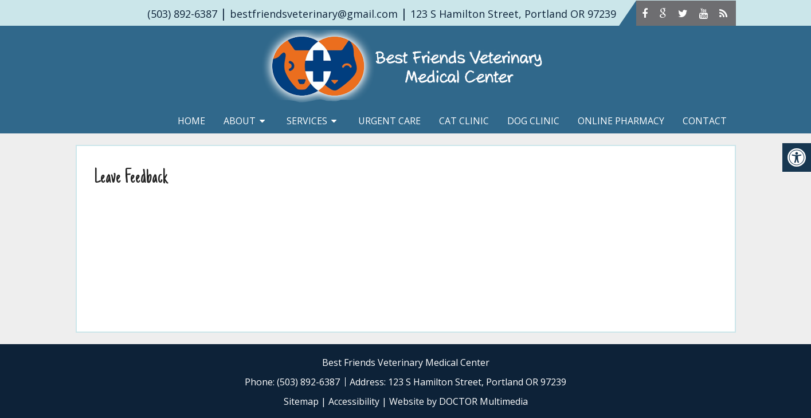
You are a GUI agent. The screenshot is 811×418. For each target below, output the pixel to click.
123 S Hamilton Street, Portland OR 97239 (513, 14)
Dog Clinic (533, 121)
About (240, 121)
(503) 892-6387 (182, 14)
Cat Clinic (464, 121)
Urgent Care (389, 121)
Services (307, 121)
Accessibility (353, 401)
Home (191, 121)
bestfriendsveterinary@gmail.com (314, 14)
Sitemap (301, 401)
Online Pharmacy (621, 121)
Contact (705, 121)
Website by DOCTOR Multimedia (458, 401)
